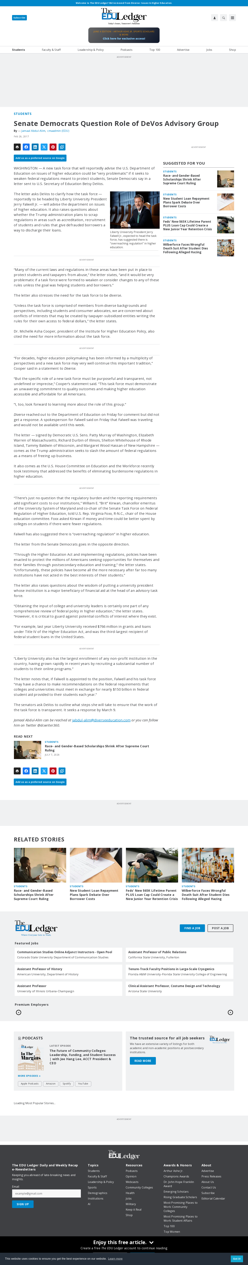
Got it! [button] (237, 1258)
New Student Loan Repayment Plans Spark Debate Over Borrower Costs (186, 202)
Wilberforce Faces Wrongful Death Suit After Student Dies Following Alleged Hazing (185, 248)
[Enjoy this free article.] (124, 1242)
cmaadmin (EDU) (58, 131)
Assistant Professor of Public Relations (157, 952)
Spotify (67, 1104)
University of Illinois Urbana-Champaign (45, 991)
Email (15, 1207)
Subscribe (19, 17)
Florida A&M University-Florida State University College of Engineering (177, 974)
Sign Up (23, 1225)
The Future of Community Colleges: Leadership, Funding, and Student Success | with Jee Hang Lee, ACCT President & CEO (83, 1077)
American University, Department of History (48, 974)
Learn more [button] (115, 1258)
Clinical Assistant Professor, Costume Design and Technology (174, 986)
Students (22, 114)
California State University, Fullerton (153, 957)
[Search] (223, 17)
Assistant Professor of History (39, 969)
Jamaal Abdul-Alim (33, 131)
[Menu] (232, 17)
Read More (143, 1077)
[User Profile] (214, 17)
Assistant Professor (31, 986)
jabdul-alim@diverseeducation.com (101, 720)
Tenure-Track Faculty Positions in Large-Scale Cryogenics (171, 969)
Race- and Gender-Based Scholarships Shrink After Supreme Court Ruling (97, 748)
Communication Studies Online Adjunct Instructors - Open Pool (64, 952)
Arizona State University (145, 991)
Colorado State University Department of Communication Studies (62, 957)
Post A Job (220, 928)
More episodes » (29, 1096)
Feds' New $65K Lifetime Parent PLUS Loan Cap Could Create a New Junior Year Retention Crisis (187, 225)
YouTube (83, 1104)
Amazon (51, 1104)
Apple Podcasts (30, 1104)
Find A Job (192, 928)
